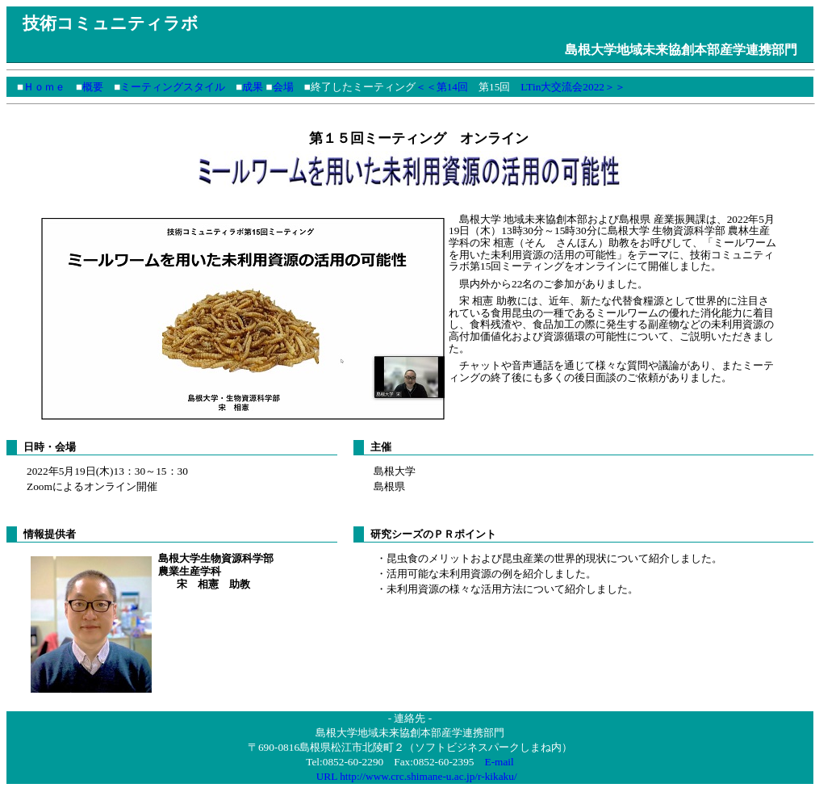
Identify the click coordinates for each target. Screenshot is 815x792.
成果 (252, 87)
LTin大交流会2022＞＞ (572, 87)
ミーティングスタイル (172, 87)
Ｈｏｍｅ (44, 87)
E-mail (498, 763)
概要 (92, 87)
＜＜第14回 (442, 87)
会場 (283, 87)
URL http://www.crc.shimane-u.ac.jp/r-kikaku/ (416, 778)
